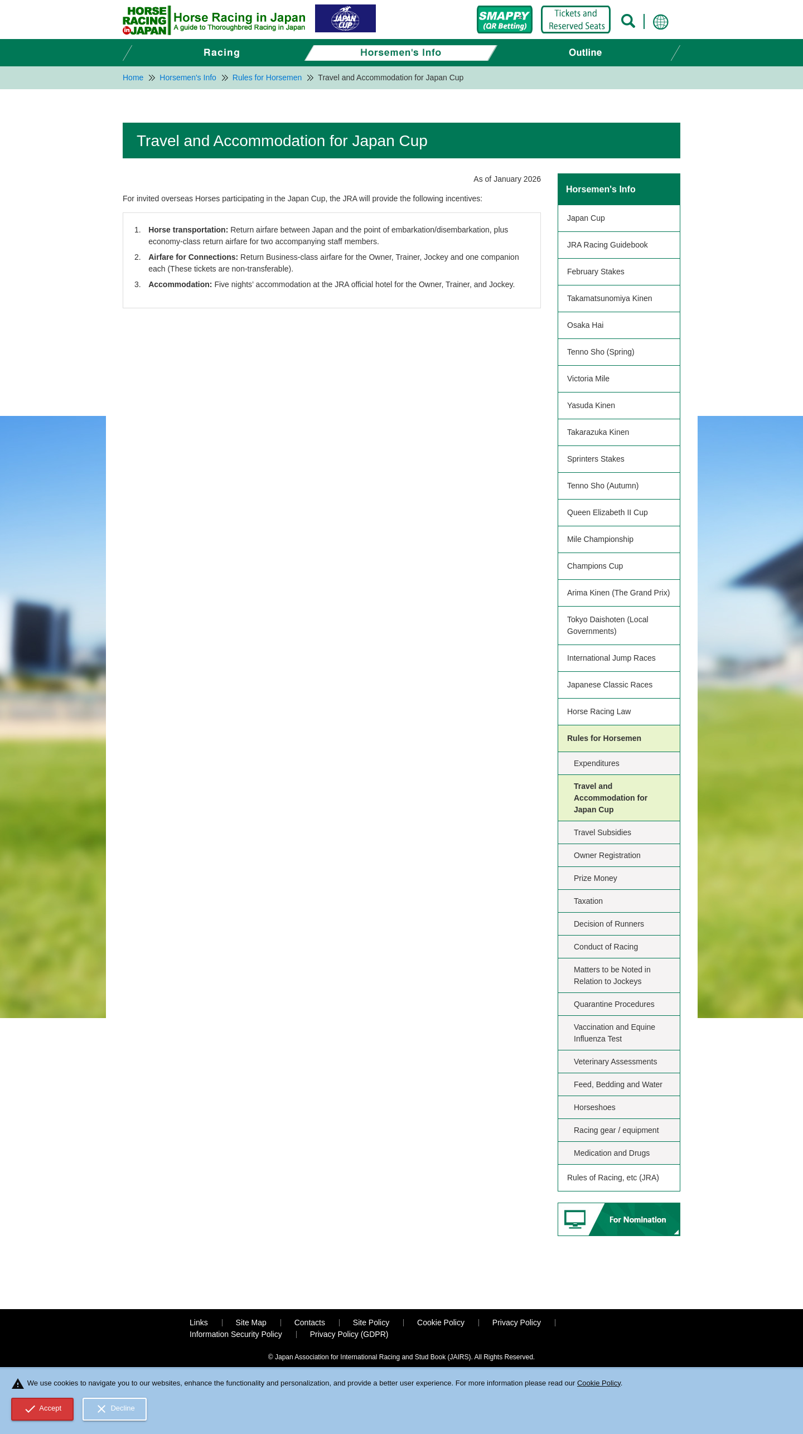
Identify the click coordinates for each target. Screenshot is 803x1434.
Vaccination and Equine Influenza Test (614, 1033)
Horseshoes (595, 1107)
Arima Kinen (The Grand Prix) (618, 592)
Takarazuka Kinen (598, 432)
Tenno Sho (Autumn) (602, 485)
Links (199, 1322)
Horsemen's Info (601, 189)
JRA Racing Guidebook (607, 244)
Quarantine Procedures (614, 1004)
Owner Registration (607, 855)
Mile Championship (600, 539)
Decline (115, 1409)
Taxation (588, 901)
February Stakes (596, 271)
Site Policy (371, 1322)
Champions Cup (595, 565)
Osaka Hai (585, 325)
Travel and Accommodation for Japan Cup (610, 798)
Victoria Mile (588, 378)
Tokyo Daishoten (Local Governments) (608, 625)
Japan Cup (586, 218)
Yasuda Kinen (591, 405)
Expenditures (597, 763)
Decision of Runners (609, 923)
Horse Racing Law (599, 711)
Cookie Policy (441, 1322)
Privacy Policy (516, 1322)
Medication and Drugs (612, 1153)
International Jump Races (611, 657)
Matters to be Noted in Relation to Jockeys (612, 975)
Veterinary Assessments (615, 1061)
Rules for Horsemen (604, 738)
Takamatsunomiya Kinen (609, 298)
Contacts (309, 1322)
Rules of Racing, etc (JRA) (613, 1177)
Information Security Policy (236, 1334)
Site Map (251, 1322)
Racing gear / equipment (616, 1130)
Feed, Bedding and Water (618, 1084)
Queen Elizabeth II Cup (607, 512)
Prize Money (595, 878)
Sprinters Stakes (596, 458)
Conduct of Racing (606, 946)
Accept (42, 1409)
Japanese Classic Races (609, 684)
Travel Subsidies (602, 832)
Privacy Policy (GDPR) (349, 1334)
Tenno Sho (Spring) (601, 351)
